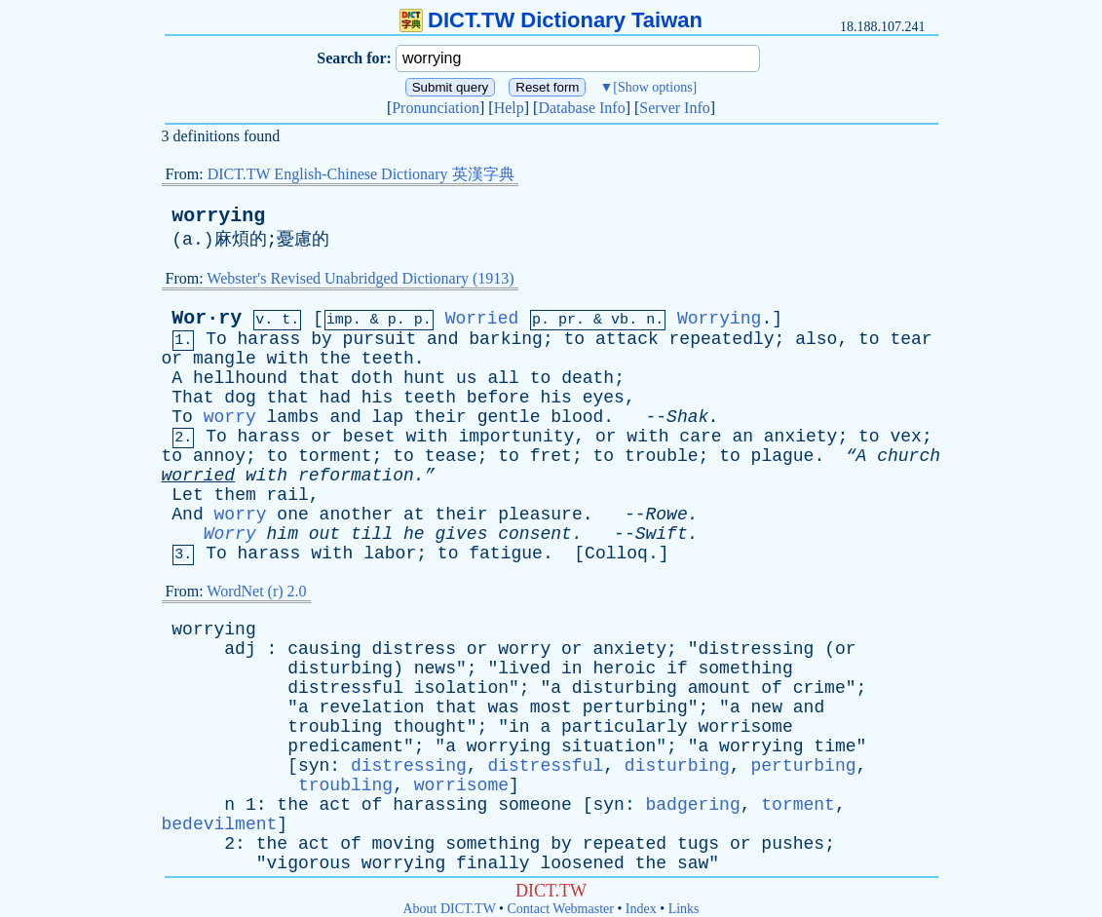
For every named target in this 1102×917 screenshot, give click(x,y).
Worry (230, 534)
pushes (792, 844)
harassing (440, 805)
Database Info (581, 107)
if (677, 668)
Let (187, 495)
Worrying (719, 318)
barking (506, 339)
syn (313, 766)
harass (269, 339)
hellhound (240, 378)
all (502, 378)
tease (451, 456)
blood (577, 417)
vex (905, 436)
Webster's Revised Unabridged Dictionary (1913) (360, 278)
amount (719, 688)
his (377, 397)
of (771, 688)
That (192, 397)
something (746, 668)
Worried (482, 318)
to (575, 339)
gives (461, 534)
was (502, 707)
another (357, 514)
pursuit (380, 339)
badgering (692, 805)
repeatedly (722, 339)
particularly (624, 727)
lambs (293, 417)
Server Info (674, 107)
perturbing (635, 707)
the (335, 358)
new (766, 707)
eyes (604, 397)
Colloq (616, 553)
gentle (509, 417)
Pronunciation (435, 107)
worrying (218, 216)
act (335, 805)
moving (404, 844)
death (587, 378)
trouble (662, 456)
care (700, 436)
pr (567, 320)
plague (783, 456)
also (816, 339)
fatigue (506, 553)
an (742, 436)
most (551, 707)
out (324, 534)
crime (819, 688)
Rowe (667, 514)
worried (199, 475)
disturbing (340, 668)
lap (387, 417)
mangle (224, 358)
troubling (334, 727)
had (335, 397)
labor (389, 553)
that (319, 378)
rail (288, 495)
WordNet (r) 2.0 (256, 591)
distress (414, 649)
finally (493, 863)
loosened (582, 863)
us (466, 378)
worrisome (745, 727)
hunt (424, 378)
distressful (345, 688)
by (321, 339)
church (908, 456)
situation (608, 746)
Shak (687, 417)
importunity (516, 436)
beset (369, 436)
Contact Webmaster (561, 908)
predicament (345, 746)
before (498, 397)
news (435, 668)
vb (619, 320)
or (172, 358)
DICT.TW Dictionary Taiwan (551, 20)
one (292, 514)
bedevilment (220, 824)
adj (239, 649)
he (414, 534)
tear (910, 339)
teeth (387, 358)
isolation (461, 688)
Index (641, 908)
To (216, 339)
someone (535, 805)
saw (692, 863)
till (372, 534)
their (440, 417)
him (282, 534)
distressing (757, 649)
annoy (219, 456)
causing (324, 649)
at (414, 514)
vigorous (309, 863)
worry (230, 417)
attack (627, 339)
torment (335, 456)
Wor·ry (206, 318)
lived (524, 668)
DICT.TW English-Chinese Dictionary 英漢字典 (361, 174)
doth (372, 378)
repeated (624, 844)
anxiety (801, 436)
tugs (698, 844)
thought (430, 727)
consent (535, 534)
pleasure (540, 514)
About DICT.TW (448, 908)
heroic (624, 668)
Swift (661, 534)
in (572, 668)
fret (551, 456)
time (834, 746)
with (288, 358)
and (442, 339)
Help (509, 107)
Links (684, 908)
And (187, 514)
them (235, 495)
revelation (372, 707)
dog (239, 397)
